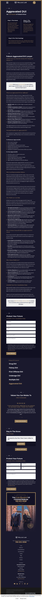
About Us (21, 547)
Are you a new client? (11, 335)
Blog (21, 555)
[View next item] (21, 417)
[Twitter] (22, 583)
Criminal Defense (21, 549)
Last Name (9, 325)
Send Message (11, 353)
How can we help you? (11, 338)
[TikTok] (27, 583)
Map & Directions (21, 571)
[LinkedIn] (17, 583)
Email (8, 331)
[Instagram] (24, 583)
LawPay (21, 553)
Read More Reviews (21, 421)
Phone (8, 328)
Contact (21, 559)
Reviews (21, 557)
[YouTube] (14, 583)
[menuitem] (20, 364)
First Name (9, 321)
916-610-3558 (21, 501)
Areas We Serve (21, 551)
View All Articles (21, 449)
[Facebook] (19, 583)
